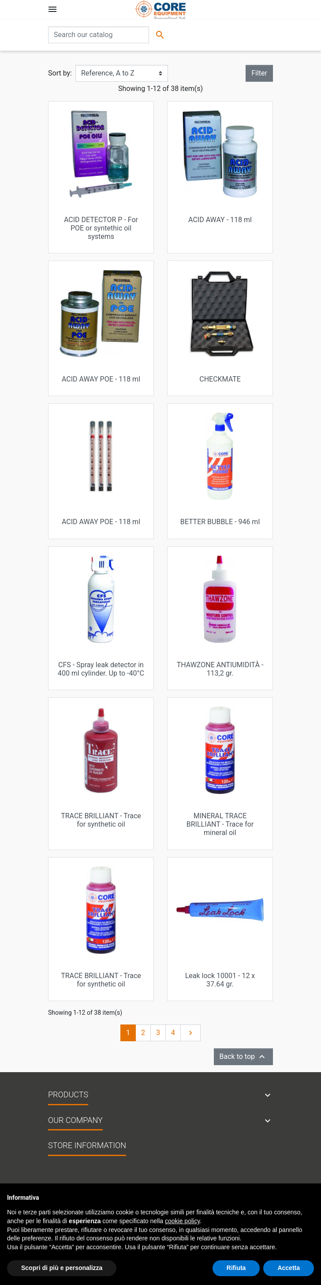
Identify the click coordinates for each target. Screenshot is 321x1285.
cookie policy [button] (182, 1221)
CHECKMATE (220, 379)
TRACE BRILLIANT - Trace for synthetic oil (101, 820)
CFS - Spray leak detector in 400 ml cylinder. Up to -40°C (101, 669)
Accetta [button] (288, 1267)
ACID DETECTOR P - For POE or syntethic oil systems (101, 228)
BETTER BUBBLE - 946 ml (220, 522)
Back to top (243, 1056)
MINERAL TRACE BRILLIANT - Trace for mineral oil (220, 824)
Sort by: (60, 73)
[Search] (98, 34)
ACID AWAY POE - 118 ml (101, 379)
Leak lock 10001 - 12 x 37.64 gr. (220, 979)
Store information (87, 1145)
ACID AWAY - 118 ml (220, 219)
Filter (259, 73)
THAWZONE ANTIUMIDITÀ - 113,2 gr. (220, 669)
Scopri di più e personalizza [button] (61, 1267)
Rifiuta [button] (236, 1267)
